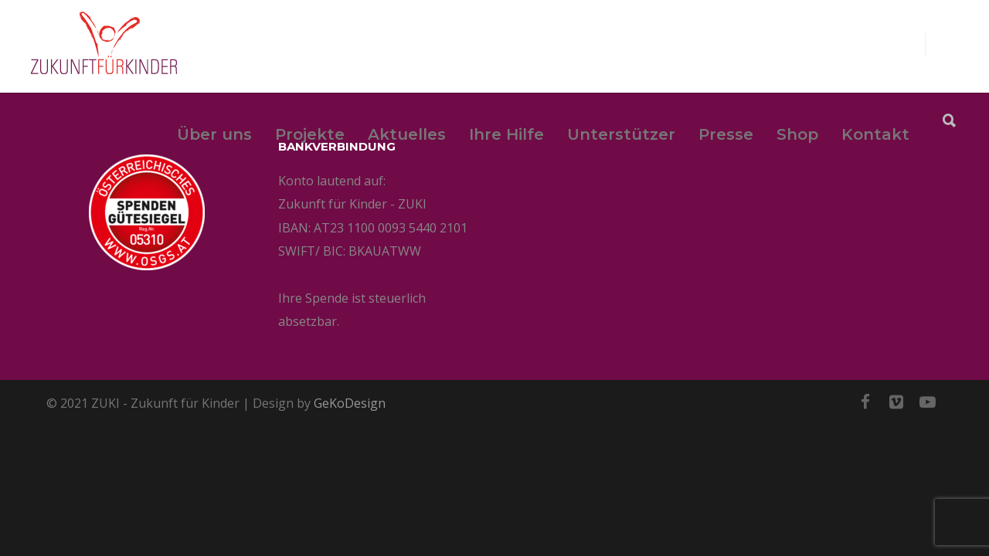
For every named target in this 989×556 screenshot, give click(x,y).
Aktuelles (407, 134)
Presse (725, 134)
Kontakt (875, 134)
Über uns (214, 134)
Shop (797, 134)
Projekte (310, 134)
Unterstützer (621, 134)
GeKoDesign (350, 403)
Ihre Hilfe (506, 134)
